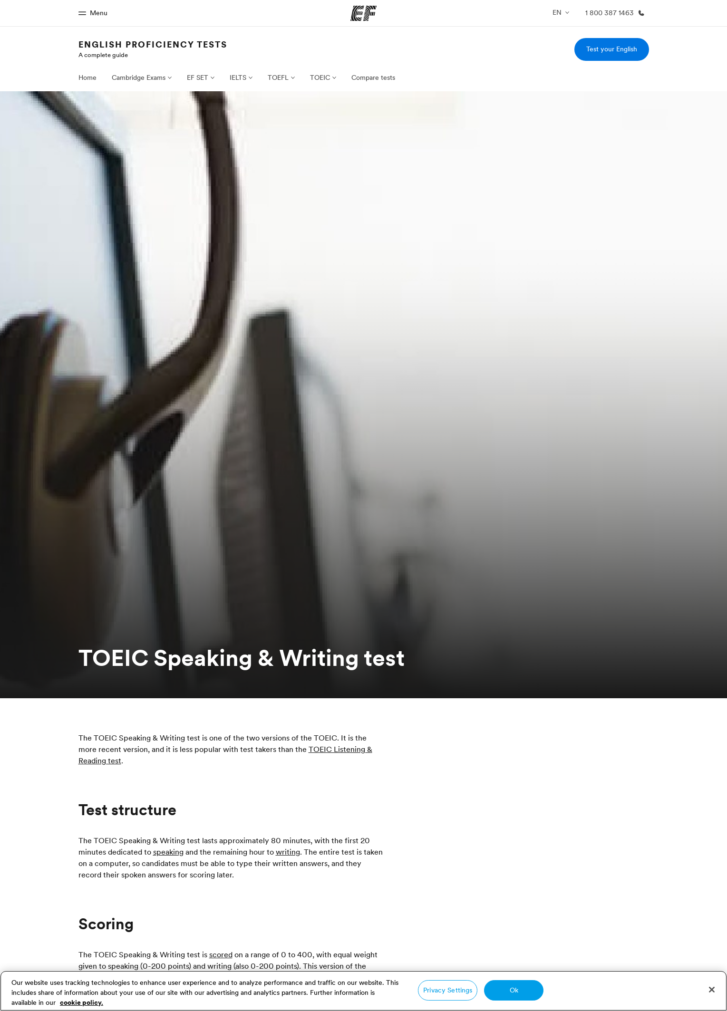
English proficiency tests (152, 44)
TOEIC (320, 77)
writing (288, 852)
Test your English (611, 49)
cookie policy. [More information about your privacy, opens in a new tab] (81, 1002)
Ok (514, 990)
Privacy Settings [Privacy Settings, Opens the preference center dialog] (447, 990)
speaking (168, 852)
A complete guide (103, 54)
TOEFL (278, 77)
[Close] (711, 989)
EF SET (197, 77)
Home (87, 77)
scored (221, 954)
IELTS (238, 77)
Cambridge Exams (138, 77)
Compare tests (373, 77)
